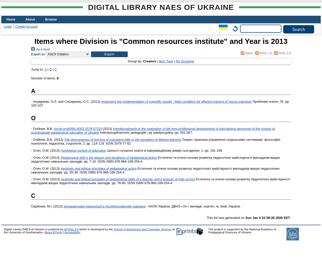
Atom (246, 53)
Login (8, 26)
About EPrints (53, 232)
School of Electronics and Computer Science (143, 229)
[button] (109, 54)
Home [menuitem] (10, 19)
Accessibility (72, 232)
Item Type (166, 61)
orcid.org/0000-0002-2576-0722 (78, 129)
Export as (38, 54)
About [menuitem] (30, 19)
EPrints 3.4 (71, 229)
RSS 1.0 (263, 53)
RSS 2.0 (282, 53)
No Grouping (185, 61)
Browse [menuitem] (51, 19)
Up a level (40, 49)
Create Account (26, 26)
